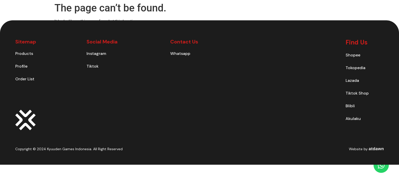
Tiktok (92, 66)
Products (266, 14)
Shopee (353, 55)
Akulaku (353, 118)
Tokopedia (355, 67)
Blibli (350, 106)
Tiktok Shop (357, 93)
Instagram (96, 53)
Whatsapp (180, 53)
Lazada (352, 80)
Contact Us (295, 14)
